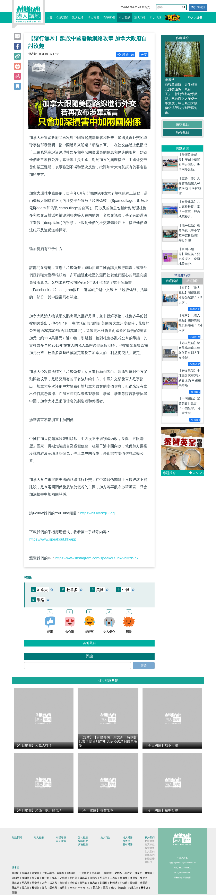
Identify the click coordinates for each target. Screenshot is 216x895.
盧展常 (63, 887)
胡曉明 (63, 877)
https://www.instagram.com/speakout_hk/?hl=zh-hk (96, 558)
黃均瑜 (83, 882)
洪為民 (53, 882)
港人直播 (93, 17)
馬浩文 (128, 872)
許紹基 (15, 877)
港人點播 (78, 17)
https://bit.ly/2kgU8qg (97, 513)
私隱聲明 (150, 841)
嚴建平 (15, 887)
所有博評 (127, 844)
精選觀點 (172, 281)
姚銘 (113, 887)
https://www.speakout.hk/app (52, 539)
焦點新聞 (62, 17)
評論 (144, 665)
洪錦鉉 (123, 882)
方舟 (44, 882)
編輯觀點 (182, 124)
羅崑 (105, 887)
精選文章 (133, 887)
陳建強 (15, 882)
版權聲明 (150, 848)
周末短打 (97, 872)
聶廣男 (53, 887)
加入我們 (150, 851)
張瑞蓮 (25, 872)
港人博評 (155, 17)
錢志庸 (93, 882)
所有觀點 (182, 132)
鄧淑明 (63, 882)
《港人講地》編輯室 (53, 872)
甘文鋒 (25, 887)
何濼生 (138, 872)
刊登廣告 (150, 858)
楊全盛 (73, 882)
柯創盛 (113, 882)
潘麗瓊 (133, 877)
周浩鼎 (73, 877)
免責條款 (150, 844)
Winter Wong (77, 887)
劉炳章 (108, 872)
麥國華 (25, 877)
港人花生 (140, 17)
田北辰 (83, 877)
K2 (88, 887)
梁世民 (118, 872)
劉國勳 (103, 882)
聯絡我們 (150, 855)
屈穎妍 (15, 872)
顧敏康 (35, 872)
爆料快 (148, 862)
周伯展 (123, 877)
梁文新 (96, 887)
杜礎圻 (35, 887)
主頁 (49, 17)
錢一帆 (45, 877)
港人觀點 (124, 17)
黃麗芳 (143, 882)
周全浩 (35, 882)
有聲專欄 (109, 17)
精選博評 (192, 281)
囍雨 (14, 892)
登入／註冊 (195, 17)
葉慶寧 (143, 877)
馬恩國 (25, 882)
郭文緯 (35, 877)
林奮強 (144, 887)
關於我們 (150, 837)
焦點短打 (72, 872)
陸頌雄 (133, 882)
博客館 (126, 841)
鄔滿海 (93, 877)
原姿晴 (148, 872)
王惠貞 (113, 877)
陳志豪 (122, 887)
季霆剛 (103, 877)
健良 (44, 887)
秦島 (54, 877)
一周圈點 (84, 872)
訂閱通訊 (198, 7)
